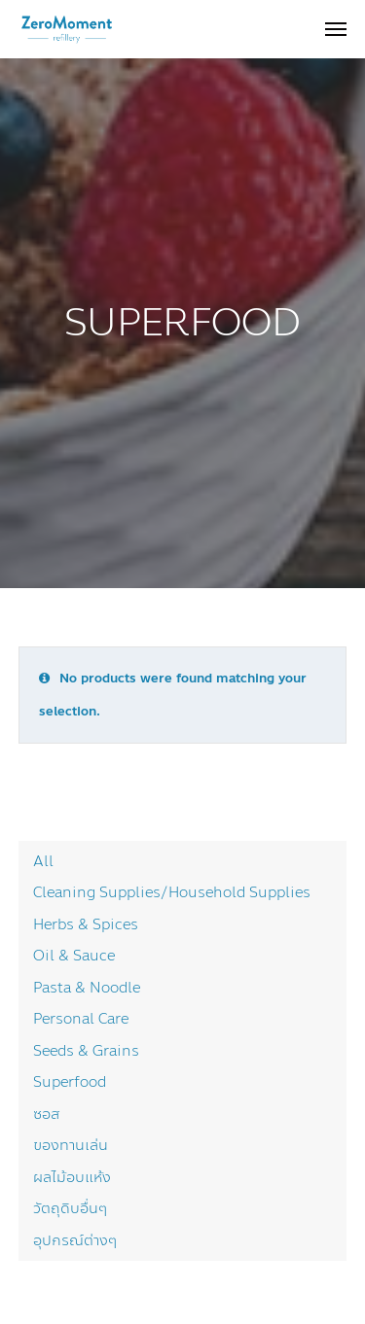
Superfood (69, 1082)
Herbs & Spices (85, 924)
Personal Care (80, 1018)
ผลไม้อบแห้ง (72, 1177)
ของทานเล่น (70, 1145)
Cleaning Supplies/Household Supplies (171, 892)
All (43, 861)
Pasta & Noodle (86, 987)
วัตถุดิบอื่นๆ (70, 1208)
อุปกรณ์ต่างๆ (75, 1240)
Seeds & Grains (86, 1051)
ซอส (46, 1114)
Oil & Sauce (74, 955)
